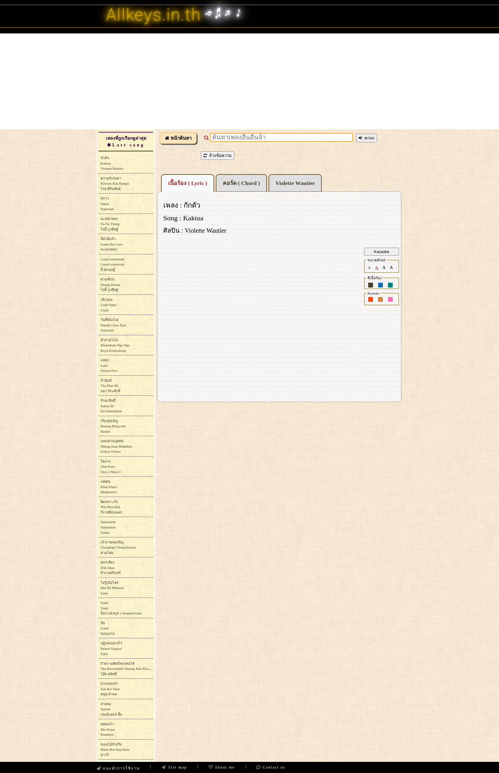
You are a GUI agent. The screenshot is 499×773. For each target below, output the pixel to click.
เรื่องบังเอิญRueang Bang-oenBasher (113, 426)
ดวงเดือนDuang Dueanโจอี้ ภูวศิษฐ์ (110, 284)
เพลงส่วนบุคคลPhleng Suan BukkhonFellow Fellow (116, 446)
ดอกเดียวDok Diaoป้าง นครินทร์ (111, 567)
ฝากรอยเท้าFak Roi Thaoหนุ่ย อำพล (110, 689)
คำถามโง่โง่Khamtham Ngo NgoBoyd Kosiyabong (115, 345)
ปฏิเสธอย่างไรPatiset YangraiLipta (111, 648)
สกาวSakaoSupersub (107, 203)
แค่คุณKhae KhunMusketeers (109, 486)
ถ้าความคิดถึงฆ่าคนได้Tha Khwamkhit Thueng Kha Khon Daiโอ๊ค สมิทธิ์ (128, 669)
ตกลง (367, 138)
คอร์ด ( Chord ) (241, 183)
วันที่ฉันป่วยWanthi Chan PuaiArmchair (113, 325)
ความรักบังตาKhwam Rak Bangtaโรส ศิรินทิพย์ (115, 183)
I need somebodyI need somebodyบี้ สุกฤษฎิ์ (112, 264)
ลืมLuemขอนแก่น (108, 628)
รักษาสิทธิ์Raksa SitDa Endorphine (111, 406)
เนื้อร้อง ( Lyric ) (187, 183)
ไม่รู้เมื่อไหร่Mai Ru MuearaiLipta (112, 588)
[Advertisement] (249, 81)
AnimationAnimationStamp (108, 527)
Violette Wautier (295, 183)
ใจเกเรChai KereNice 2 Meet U (111, 466)
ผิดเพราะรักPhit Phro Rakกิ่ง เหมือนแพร (111, 507)
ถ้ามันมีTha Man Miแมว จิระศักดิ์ (110, 386)
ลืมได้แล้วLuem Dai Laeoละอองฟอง (112, 244)
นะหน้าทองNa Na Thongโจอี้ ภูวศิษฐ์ (110, 224)
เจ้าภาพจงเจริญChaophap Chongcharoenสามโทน (118, 547)
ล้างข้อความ (217, 155)
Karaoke (381, 251)
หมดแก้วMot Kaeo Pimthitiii (108, 729)
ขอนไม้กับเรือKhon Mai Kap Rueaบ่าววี (115, 749)
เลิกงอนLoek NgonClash (108, 305)
